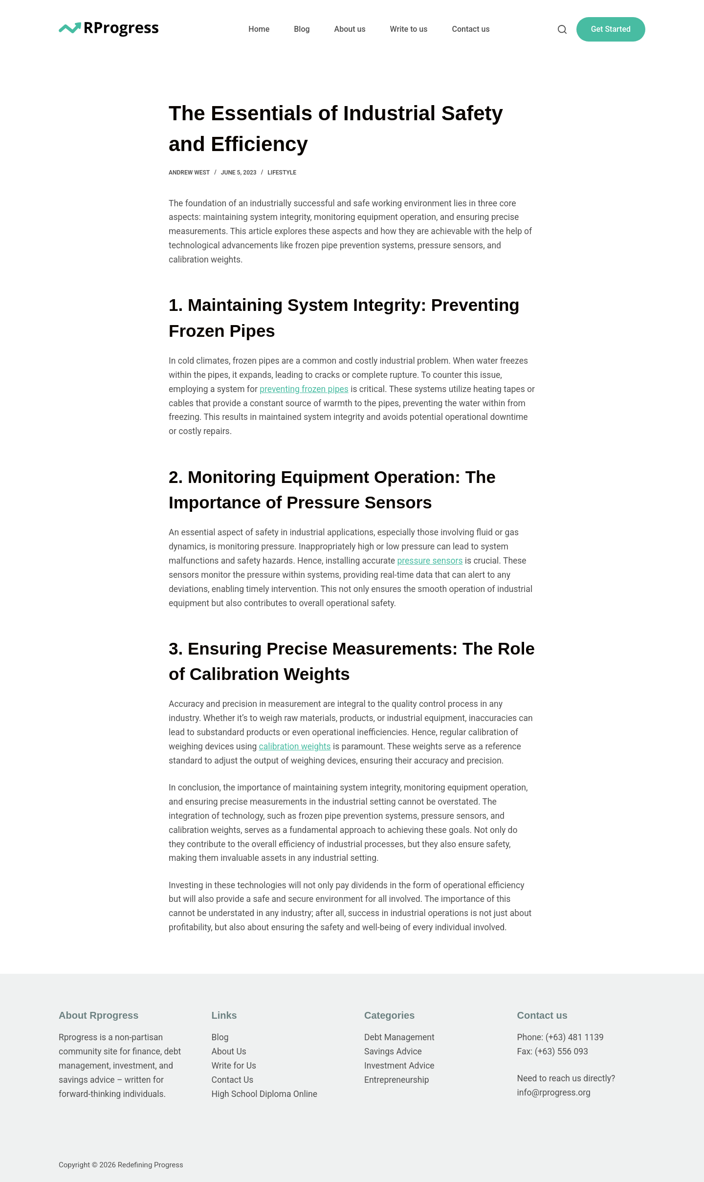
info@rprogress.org (554, 1092)
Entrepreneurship (396, 1080)
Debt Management (399, 1037)
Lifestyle (281, 172)
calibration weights (295, 746)
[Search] (562, 29)
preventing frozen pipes (304, 389)
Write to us (409, 29)
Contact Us (233, 1080)
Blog (301, 29)
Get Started (611, 29)
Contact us (470, 29)
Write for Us (234, 1066)
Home (258, 29)
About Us (229, 1051)
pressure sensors (430, 561)
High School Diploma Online (264, 1094)
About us (350, 29)
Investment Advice (399, 1066)
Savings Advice (393, 1051)
